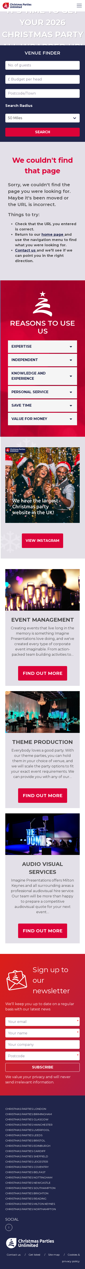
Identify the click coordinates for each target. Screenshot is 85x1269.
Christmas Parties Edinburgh (27, 1145)
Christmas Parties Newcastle (28, 1182)
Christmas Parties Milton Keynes (30, 1203)
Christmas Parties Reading (25, 1198)
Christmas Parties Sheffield (26, 1156)
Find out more (45, 675)
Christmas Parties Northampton (30, 1209)
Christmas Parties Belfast (25, 1172)
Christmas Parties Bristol (25, 1140)
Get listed (34, 1254)
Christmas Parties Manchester (29, 1124)
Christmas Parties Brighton (26, 1193)
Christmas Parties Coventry (27, 1167)
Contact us (26, 250)
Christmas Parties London (25, 1108)
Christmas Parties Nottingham (28, 1177)
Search (42, 132)
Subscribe (42, 1067)
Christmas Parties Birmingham (28, 1114)
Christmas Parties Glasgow (26, 1119)
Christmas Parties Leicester (26, 1161)
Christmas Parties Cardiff (25, 1151)
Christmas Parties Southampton (30, 1188)
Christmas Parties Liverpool (27, 1130)
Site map (54, 1254)
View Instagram (42, 541)
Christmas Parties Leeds (23, 1135)
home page (53, 234)
